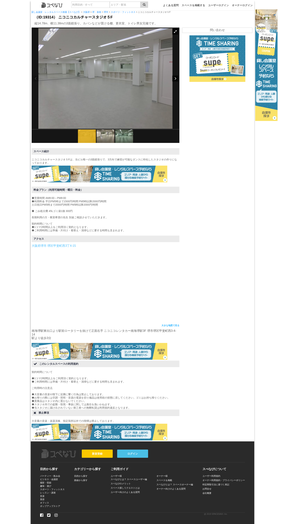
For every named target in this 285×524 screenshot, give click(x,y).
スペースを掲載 (164, 480)
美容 (42, 499)
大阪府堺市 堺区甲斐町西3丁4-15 (54, 245)
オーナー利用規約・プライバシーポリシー (223, 480)
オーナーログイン (242, 5)
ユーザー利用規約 (211, 476)
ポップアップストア (50, 506)
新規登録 (97, 453)
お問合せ (206, 489)
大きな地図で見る (170, 325)
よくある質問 (171, 5)
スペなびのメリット (121, 483)
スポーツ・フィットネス (123, 12)
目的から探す (81, 476)
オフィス (44, 502)
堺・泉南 (96, 12)
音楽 (42, 496)
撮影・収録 (45, 482)
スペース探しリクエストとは (125, 488)
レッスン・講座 (48, 492)
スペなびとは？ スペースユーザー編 (129, 479)
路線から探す (81, 480)
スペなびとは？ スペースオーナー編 (174, 484)
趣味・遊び (45, 486)
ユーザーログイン (218, 5)
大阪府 (86, 12)
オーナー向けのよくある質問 (171, 489)
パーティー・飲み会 (50, 476)
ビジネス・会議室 (49, 479)
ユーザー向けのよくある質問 (125, 492)
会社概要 (206, 493)
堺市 (106, 12)
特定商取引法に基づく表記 (215, 484)
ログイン (132, 453)
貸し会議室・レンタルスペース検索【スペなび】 (55, 12)
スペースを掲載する (193, 5)
